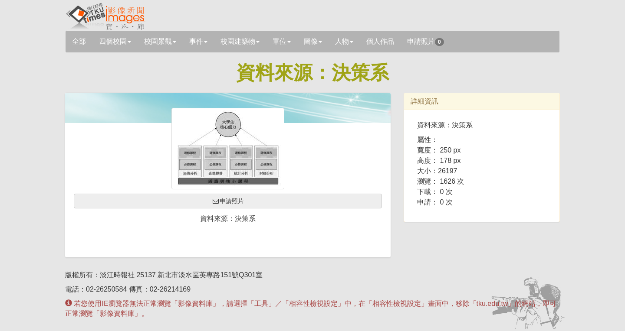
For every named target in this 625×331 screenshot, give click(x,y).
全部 (79, 41)
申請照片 (425, 42)
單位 (282, 41)
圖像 (313, 41)
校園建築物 (240, 41)
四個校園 (115, 41)
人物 (344, 41)
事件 (198, 41)
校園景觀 (160, 41)
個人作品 (380, 41)
